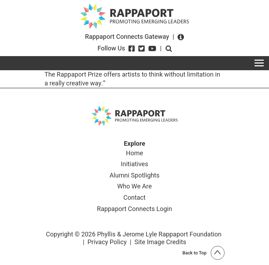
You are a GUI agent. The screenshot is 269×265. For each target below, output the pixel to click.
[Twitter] (141, 48)
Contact (135, 198)
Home (134, 154)
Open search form (168, 49)
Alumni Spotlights (134, 176)
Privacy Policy (107, 242)
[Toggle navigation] (259, 63)
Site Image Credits (160, 242)
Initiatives (134, 165)
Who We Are (134, 187)
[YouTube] (152, 48)
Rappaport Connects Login (134, 209)
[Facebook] (131, 48)
